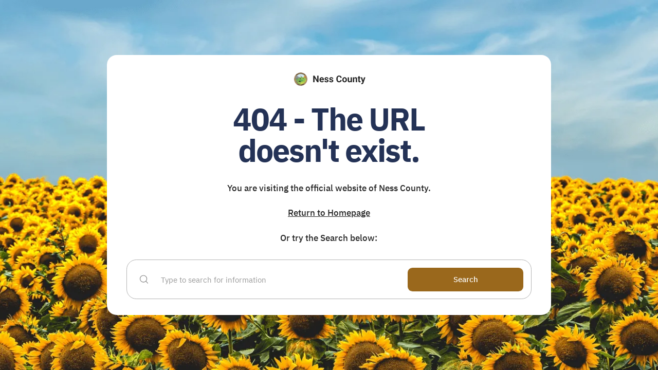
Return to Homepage (329, 212)
